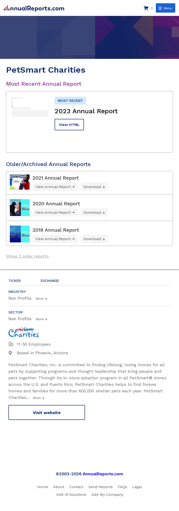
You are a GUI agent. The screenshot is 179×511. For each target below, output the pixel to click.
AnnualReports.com (103, 473)
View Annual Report (53, 187)
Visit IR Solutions (71, 494)
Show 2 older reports (27, 256)
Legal (137, 487)
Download (92, 187)
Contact (76, 487)
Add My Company (107, 494)
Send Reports (101, 487)
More (40, 298)
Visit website (47, 412)
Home (42, 487)
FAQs (122, 487)
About (58, 487)
